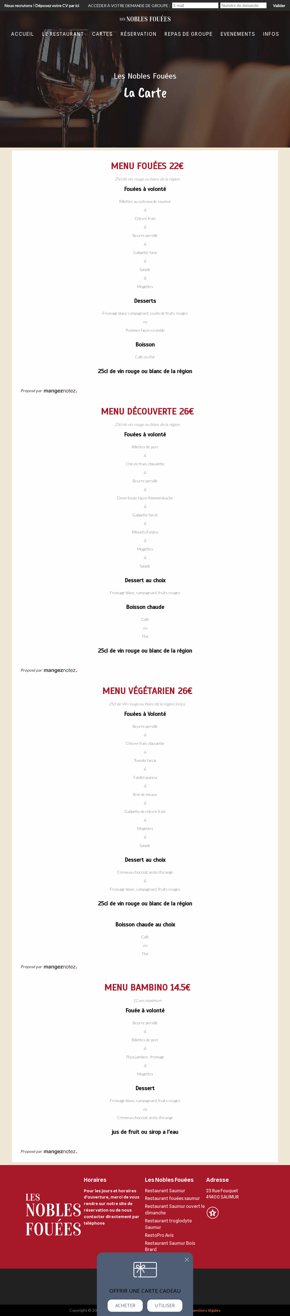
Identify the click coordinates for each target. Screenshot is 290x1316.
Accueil (22, 34)
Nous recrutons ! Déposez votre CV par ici (42, 5)
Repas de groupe (189, 34)
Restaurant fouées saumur (172, 1198)
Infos (271, 34)
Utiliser (165, 1305)
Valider (279, 5)
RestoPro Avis (159, 1235)
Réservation (139, 34)
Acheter (125, 1305)
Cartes (102, 34)
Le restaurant (63, 34)
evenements (238, 34)
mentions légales (206, 1310)
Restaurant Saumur (165, 1190)
